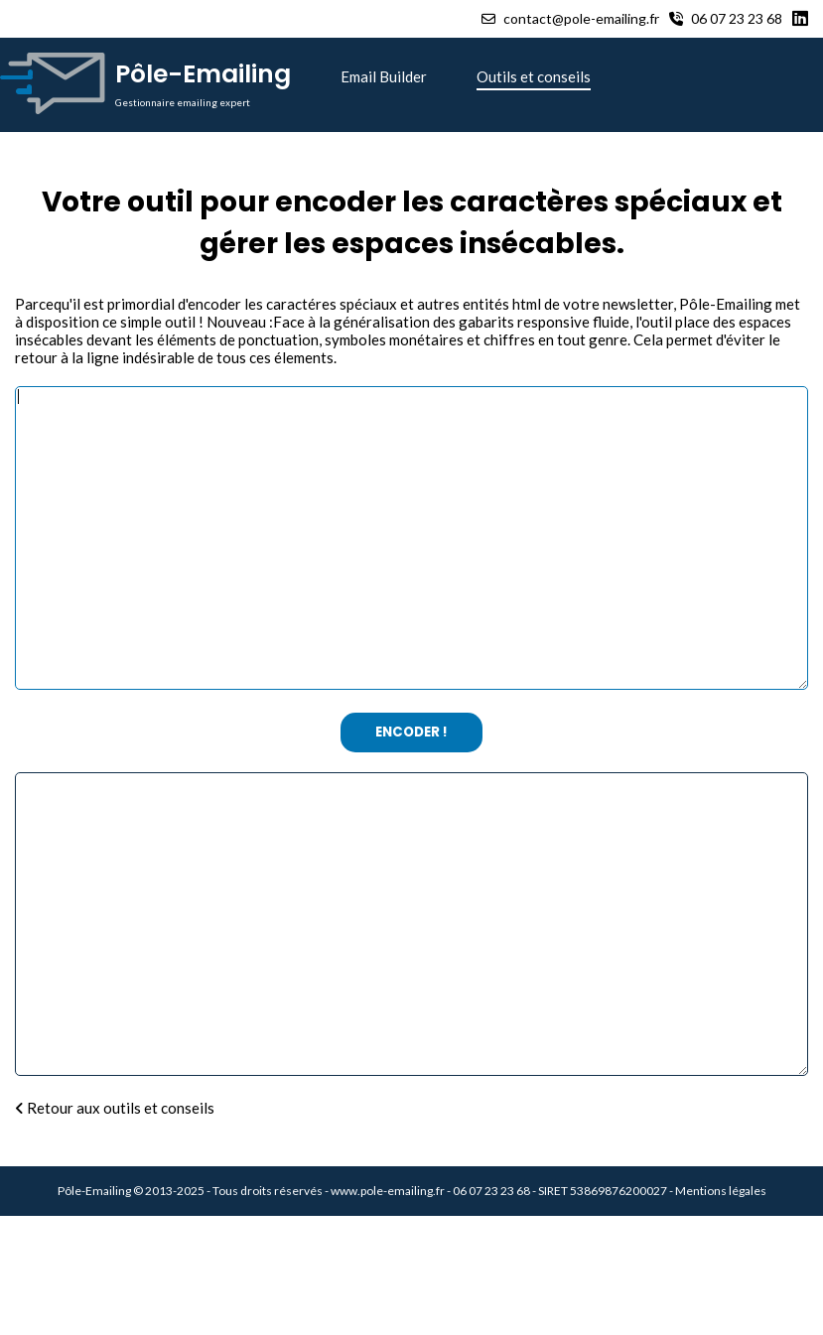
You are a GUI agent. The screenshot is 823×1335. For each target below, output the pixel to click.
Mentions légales (720, 1309)
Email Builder (384, 76)
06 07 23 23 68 (725, 18)
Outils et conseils (534, 76)
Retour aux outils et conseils (114, 1227)
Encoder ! (411, 791)
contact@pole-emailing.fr (570, 18)
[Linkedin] (802, 19)
